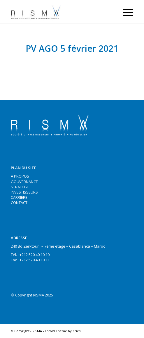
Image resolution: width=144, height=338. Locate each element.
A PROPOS (20, 176)
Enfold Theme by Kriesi (63, 331)
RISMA (37, 331)
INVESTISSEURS (24, 192)
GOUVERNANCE (24, 181)
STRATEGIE (20, 186)
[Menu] (125, 12)
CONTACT (19, 202)
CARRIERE (19, 197)
